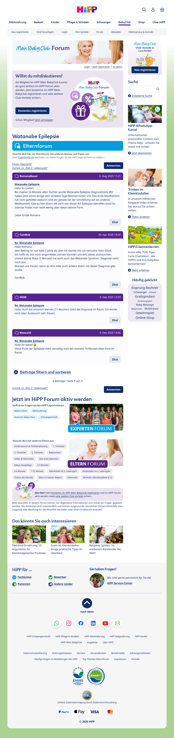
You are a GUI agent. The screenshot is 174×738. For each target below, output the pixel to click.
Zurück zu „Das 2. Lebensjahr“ (30, 168)
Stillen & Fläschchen (24, 458)
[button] (144, 10)
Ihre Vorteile (81, 31)
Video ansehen (141, 217)
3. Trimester (37, 452)
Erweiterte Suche (142, 96)
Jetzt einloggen (44, 120)
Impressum (120, 659)
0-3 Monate (42, 465)
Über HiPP (108, 642)
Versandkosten (98, 653)
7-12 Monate (37, 471)
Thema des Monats (23, 477)
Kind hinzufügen (45, 31)
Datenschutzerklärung (35, 653)
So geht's (117, 66)
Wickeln (152, 292)
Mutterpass (151, 308)
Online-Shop (145, 317)
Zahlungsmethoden (140, 653)
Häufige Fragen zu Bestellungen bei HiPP (55, 659)
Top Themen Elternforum (96, 659)
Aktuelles (116, 31)
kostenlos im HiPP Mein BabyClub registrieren (75, 492)
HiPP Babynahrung (120, 636)
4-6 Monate (19, 471)
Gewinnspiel (145, 313)
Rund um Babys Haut (24, 417)
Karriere (81, 653)
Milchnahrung (39, 410)
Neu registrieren (20, 31)
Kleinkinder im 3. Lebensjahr (97, 471)
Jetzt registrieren (101, 66)
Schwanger (140, 292)
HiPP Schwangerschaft (38, 636)
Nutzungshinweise (62, 653)
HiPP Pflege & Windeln (67, 636)
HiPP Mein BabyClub (71, 642)
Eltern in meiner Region (50, 477)
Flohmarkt (72, 477)
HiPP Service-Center (119, 583)
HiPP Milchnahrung (94, 636)
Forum (99, 31)
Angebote (92, 642)
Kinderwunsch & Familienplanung (30, 446)
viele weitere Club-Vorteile (69, 496)
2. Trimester (20, 452)
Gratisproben (145, 296)
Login (65, 31)
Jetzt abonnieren (142, 153)
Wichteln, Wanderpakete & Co (97, 477)
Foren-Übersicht (22, 164)
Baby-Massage (145, 304)
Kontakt (135, 659)
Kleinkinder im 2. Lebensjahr (63, 471)
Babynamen (55, 452)
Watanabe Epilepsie (27, 184)
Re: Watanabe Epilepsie (29, 243)
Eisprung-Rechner (144, 288)
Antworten (113, 165)
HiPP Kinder (141, 636)
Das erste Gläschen (48, 458)
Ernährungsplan (145, 301)
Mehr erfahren (140, 270)
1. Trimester (59, 446)
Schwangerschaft (49, 417)
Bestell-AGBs (118, 653)
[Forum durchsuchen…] (145, 88)
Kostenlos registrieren (32, 111)
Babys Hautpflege (23, 465)
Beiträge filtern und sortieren (45, 372)
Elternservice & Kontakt (141, 31)
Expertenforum (26, 157)
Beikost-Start (20, 410)
